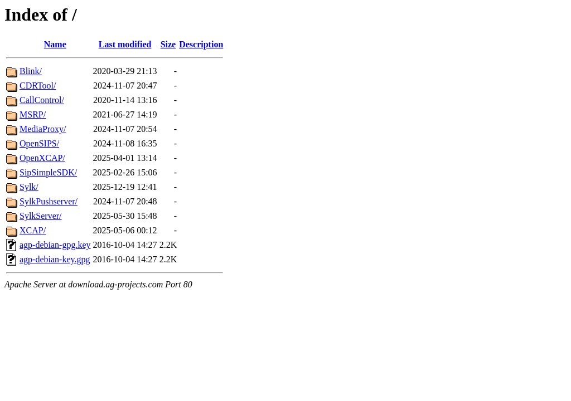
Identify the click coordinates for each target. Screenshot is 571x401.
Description (201, 44)
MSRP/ (33, 114)
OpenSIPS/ (39, 143)
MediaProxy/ (43, 129)
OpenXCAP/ (42, 158)
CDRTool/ (38, 85)
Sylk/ (29, 187)
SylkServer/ (41, 216)
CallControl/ (42, 100)
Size (168, 44)
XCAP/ (33, 230)
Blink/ (31, 71)
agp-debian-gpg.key (55, 245)
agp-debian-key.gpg (55, 259)
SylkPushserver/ (49, 201)
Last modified (125, 44)
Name (55, 44)
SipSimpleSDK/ (48, 172)
